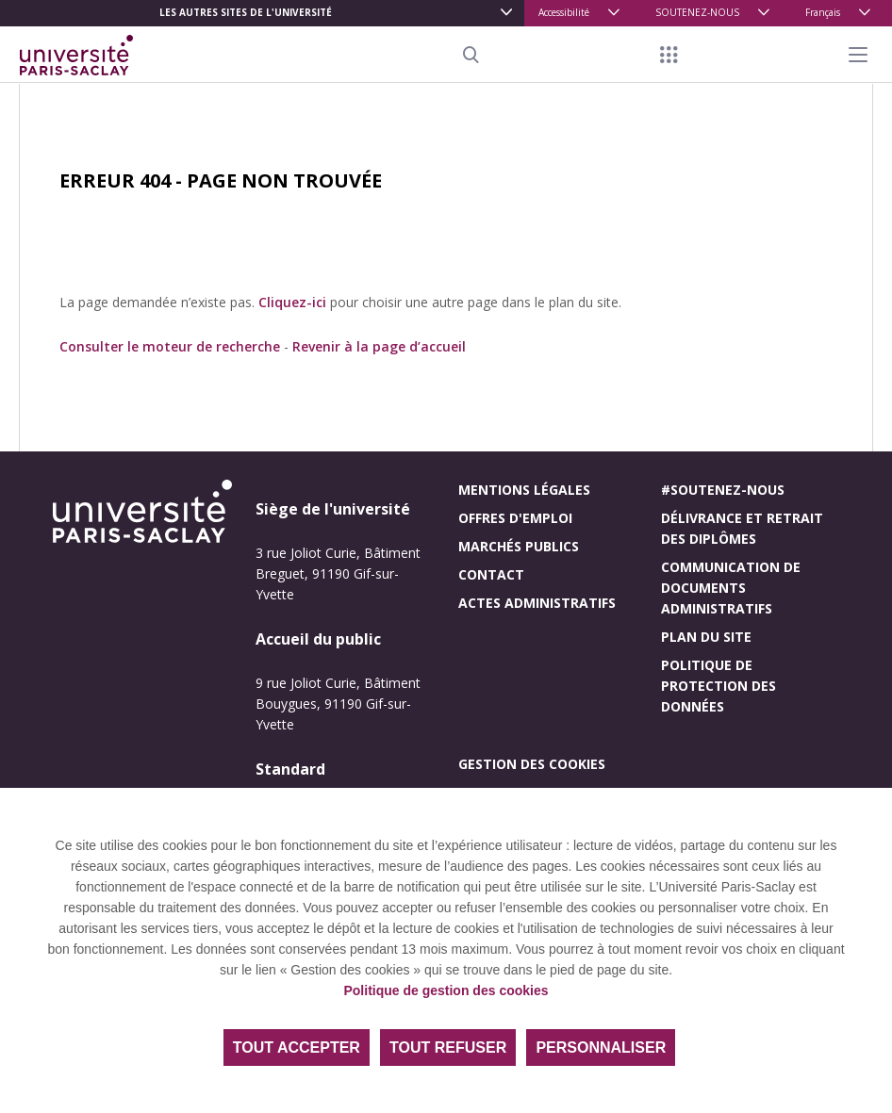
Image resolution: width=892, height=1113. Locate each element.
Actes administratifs (537, 603)
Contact (491, 574)
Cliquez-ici (292, 302)
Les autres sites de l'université (245, 12)
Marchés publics (518, 546)
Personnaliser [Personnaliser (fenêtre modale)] (601, 1047)
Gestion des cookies (531, 764)
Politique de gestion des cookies (445, 990)
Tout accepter (296, 1047)
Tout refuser (447, 1047)
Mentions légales (524, 490)
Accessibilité (563, 12)
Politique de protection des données (718, 685)
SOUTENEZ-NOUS (697, 12)
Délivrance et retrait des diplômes (742, 528)
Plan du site (706, 637)
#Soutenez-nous (723, 490)
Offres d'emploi (515, 518)
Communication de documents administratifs (731, 587)
